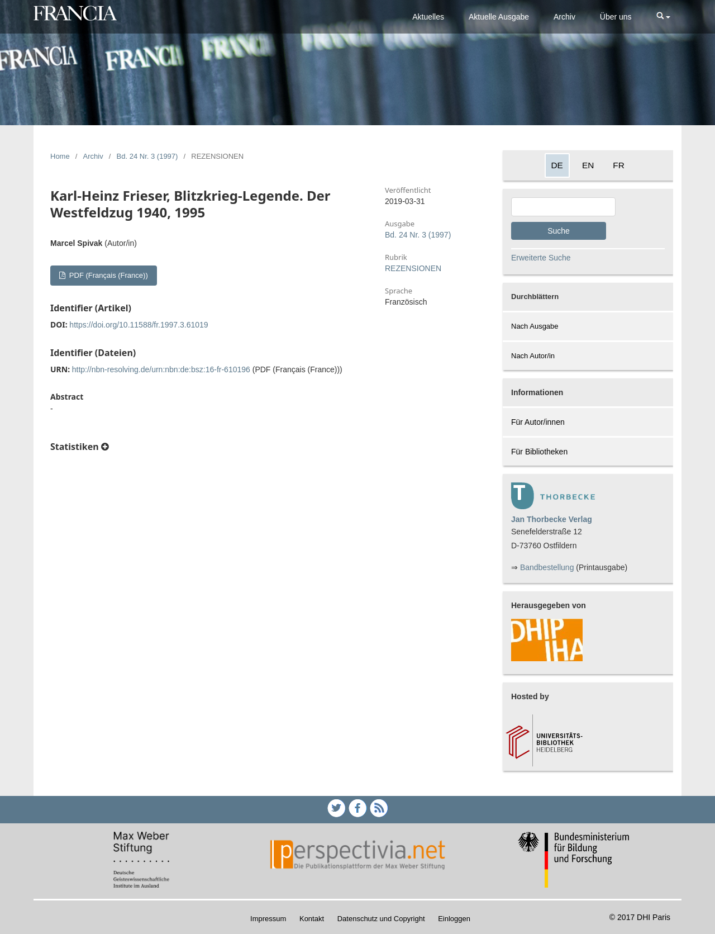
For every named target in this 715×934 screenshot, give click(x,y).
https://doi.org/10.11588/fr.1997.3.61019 (138, 324)
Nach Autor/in (533, 356)
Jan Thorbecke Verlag (551, 519)
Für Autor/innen (538, 422)
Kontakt (311, 918)
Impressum (268, 918)
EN (588, 165)
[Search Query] (563, 206)
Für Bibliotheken (539, 451)
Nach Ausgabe (535, 326)
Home (60, 156)
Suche (558, 230)
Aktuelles (428, 16)
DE (557, 165)
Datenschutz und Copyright (381, 918)
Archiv (564, 16)
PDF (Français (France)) (107, 275)
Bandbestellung (547, 567)
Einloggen (454, 918)
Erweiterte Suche (541, 257)
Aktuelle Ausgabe (499, 16)
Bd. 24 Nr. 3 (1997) (147, 156)
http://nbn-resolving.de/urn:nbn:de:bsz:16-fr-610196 (161, 369)
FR (619, 165)
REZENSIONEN (413, 268)
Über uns (616, 16)
